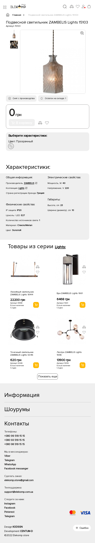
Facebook (9, 507)
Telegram (9, 460)
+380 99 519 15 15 (14, 436)
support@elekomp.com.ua (18, 492)
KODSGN (18, 526)
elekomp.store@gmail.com (18, 480)
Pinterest (9, 512)
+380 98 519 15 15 (14, 444)
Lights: (60, 247)
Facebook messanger (16, 468)
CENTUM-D (26, 531)
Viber (7, 456)
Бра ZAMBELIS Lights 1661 (70, 293)
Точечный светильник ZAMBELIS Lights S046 (21, 353)
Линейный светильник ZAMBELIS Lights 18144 (22, 293)
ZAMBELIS (29, 183)
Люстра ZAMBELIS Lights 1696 (69, 353)
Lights (21, 188)
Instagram (9, 503)
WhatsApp (10, 464)
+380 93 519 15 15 (14, 440)
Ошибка (83, 528)
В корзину (21, 123)
